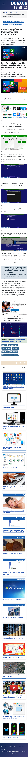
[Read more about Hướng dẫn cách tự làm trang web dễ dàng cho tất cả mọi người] (14, 708)
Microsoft (16, 354)
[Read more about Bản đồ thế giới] (14, 668)
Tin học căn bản (14, 351)
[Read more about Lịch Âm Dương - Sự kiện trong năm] (14, 649)
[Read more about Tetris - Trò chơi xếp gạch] (14, 729)
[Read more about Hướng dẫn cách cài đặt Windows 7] (14, 589)
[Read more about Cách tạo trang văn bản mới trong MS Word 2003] (14, 566)
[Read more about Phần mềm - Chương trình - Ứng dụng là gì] (14, 418)
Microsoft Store (5, 358)
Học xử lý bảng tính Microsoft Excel (12, 24)
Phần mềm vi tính (13, 345)
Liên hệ (3, 749)
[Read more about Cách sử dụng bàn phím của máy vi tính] (14, 479)
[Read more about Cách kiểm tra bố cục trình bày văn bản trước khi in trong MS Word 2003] (14, 524)
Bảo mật (21, 747)
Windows (4, 345)
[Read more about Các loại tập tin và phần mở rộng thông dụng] (14, 439)
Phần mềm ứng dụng (7, 354)
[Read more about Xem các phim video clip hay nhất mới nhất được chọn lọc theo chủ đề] (14, 687)
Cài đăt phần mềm (6, 348)
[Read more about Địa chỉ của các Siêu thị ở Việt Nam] (14, 611)
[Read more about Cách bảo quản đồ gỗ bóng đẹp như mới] (14, 545)
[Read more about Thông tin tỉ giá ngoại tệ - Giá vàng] (14, 630)
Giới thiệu (10, 747)
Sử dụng (16, 747)
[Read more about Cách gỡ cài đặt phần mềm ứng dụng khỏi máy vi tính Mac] (14, 379)
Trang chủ (3, 747)
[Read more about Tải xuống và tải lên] (14, 399)
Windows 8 (15, 348)
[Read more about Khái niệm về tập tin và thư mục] (14, 459)
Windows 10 (5, 351)
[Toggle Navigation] (3, 3)
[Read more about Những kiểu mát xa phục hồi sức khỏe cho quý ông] (14, 503)
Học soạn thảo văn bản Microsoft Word (13, 21)
